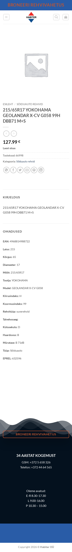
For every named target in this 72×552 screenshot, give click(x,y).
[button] (6, 17)
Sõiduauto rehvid (30, 104)
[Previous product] (14, 133)
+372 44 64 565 (41, 467)
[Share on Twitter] (20, 170)
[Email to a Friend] (27, 170)
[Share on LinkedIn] (41, 170)
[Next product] (6, 133)
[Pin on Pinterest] (34, 170)
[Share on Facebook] (13, 170)
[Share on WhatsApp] (6, 170)
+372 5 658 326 (40, 462)
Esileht (8, 104)
